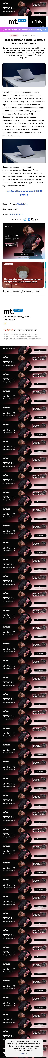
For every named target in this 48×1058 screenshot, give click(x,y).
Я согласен (24, 1054)
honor (8, 298)
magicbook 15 (28, 298)
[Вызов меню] (5, 21)
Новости (14, 35)
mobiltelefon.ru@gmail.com (26, 340)
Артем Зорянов (16, 220)
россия (38, 298)
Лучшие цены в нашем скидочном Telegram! (23, 29)
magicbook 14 (17, 298)
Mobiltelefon (22, 209)
